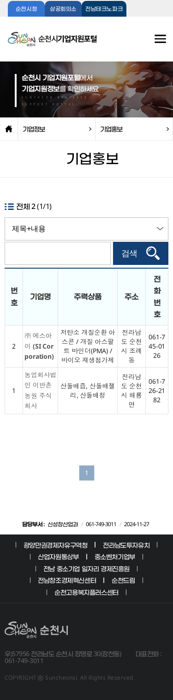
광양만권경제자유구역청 (56, 544)
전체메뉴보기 (150, 43)
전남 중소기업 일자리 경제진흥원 (86, 568)
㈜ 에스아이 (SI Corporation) (39, 346)
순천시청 (26, 9)
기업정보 (34, 128)
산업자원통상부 (58, 556)
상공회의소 (63, 9)
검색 (129, 253)
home (9, 129)
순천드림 (123, 580)
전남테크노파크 (104, 9)
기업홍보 (111, 128)
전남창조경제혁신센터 (67, 580)
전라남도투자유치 (126, 544)
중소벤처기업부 (115, 556)
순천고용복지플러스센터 (86, 592)
